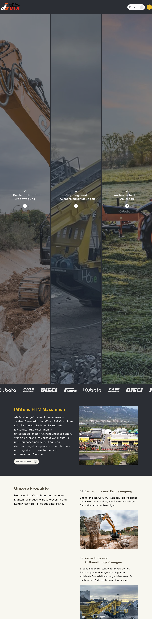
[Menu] (149, 7)
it (124, 7)
